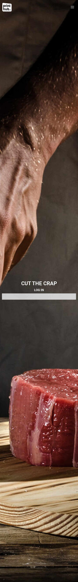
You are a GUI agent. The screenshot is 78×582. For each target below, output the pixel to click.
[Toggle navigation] (72, 7)
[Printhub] (7, 7)
